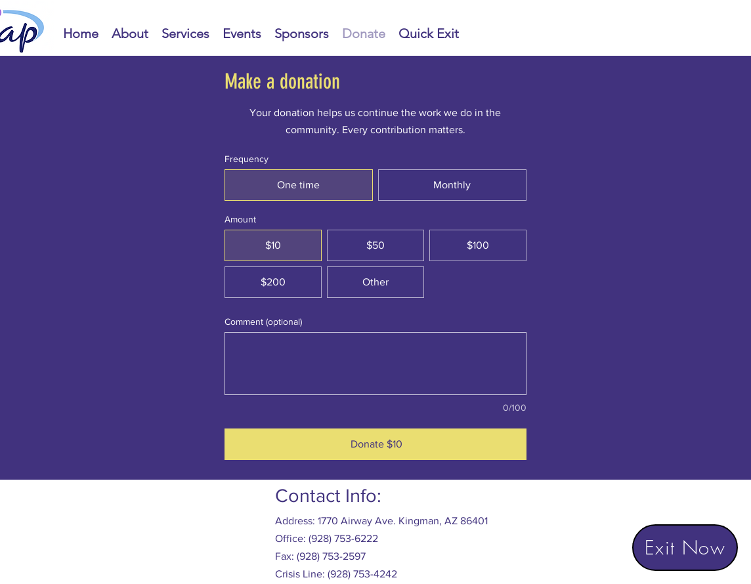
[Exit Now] (685, 547)
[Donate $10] (375, 444)
